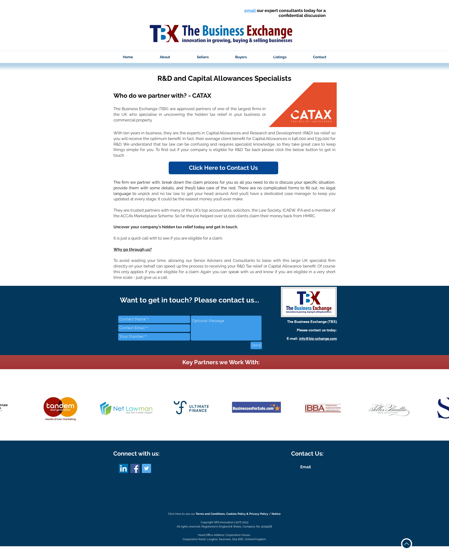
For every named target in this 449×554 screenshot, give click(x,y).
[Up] (406, 543)
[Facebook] (135, 468)
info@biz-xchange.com (318, 339)
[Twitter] (146, 468)
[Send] (256, 345)
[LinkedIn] (123, 468)
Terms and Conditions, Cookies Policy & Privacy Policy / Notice (238, 513)
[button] (165, 57)
